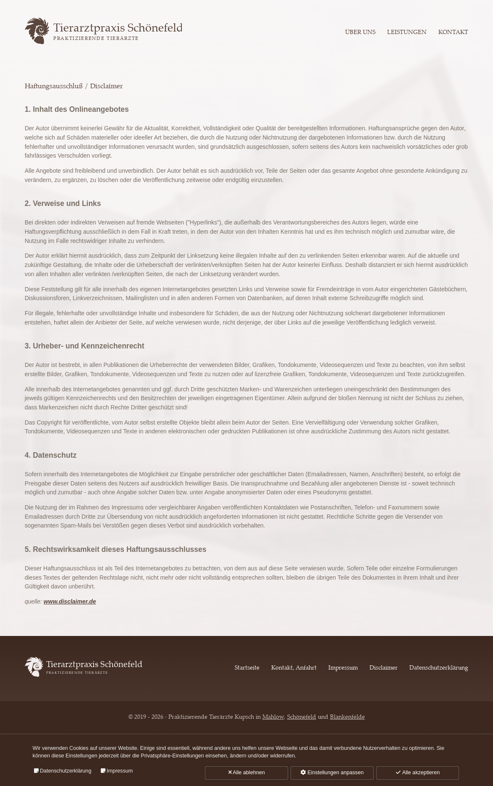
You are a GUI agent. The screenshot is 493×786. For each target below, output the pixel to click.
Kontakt (453, 32)
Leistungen (407, 32)
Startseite (247, 668)
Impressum (343, 668)
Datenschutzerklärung (438, 668)
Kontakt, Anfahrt (294, 668)
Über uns (360, 32)
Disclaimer (384, 668)
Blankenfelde (347, 717)
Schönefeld (301, 717)
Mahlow (273, 717)
